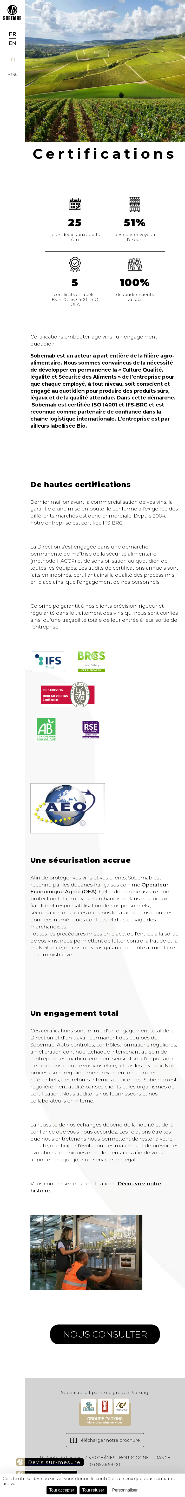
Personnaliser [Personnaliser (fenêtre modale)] (125, 1490)
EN (12, 43)
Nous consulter (105, 1334)
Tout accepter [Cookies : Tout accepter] (61, 1490)
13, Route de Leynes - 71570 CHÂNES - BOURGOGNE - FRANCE (104, 1457)
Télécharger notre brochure (105, 1440)
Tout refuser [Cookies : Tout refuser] (93, 1490)
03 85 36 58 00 (105, 1464)
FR (12, 34)
